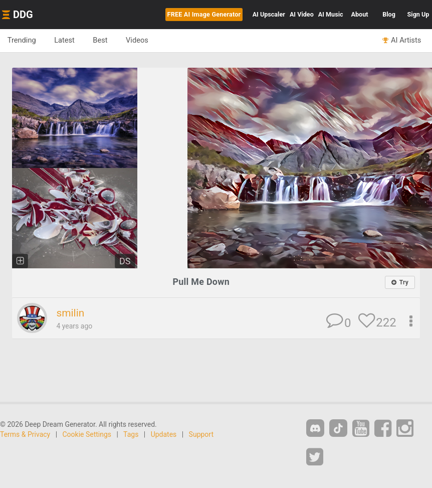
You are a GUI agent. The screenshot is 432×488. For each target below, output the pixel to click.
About (359, 14)
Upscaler (269, 14)
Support (201, 434)
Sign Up (418, 14)
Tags (130, 434)
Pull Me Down (201, 281)
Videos (138, 40)
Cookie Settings (87, 434)
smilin (70, 313)
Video (302, 14)
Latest (65, 40)
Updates (164, 434)
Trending (22, 40)
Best (101, 40)
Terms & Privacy (25, 434)
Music (330, 14)
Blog (388, 14)
